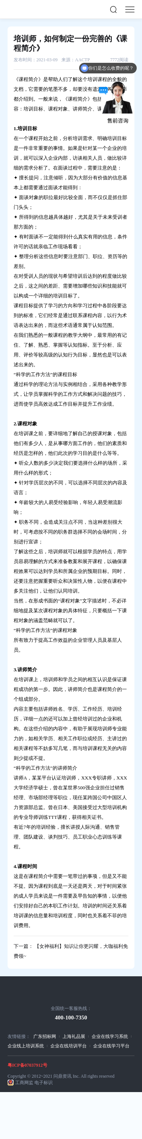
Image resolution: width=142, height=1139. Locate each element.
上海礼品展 (73, 1036)
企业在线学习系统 (110, 1036)
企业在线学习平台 (111, 1046)
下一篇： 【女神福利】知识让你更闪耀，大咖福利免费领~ (71, 951)
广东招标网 (44, 1036)
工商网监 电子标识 (34, 1082)
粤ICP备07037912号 (27, 1065)
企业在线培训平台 (68, 1046)
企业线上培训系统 (26, 1046)
